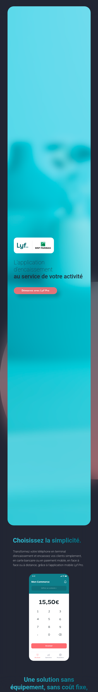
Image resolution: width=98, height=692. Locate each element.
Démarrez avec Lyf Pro (35, 290)
